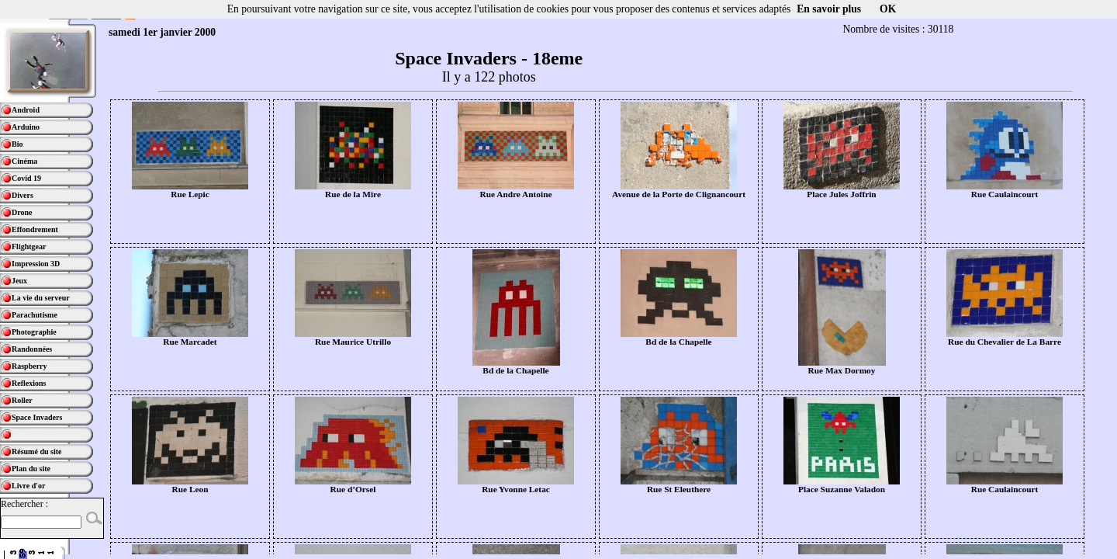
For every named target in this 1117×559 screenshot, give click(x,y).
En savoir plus (829, 9)
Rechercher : (24, 503)
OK (888, 9)
